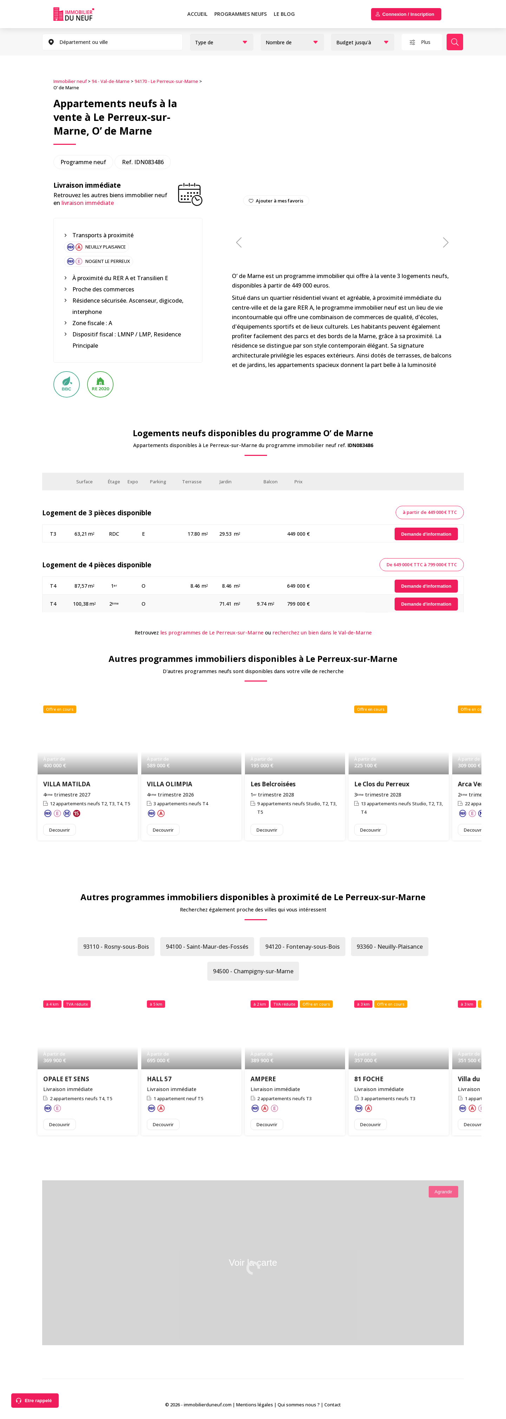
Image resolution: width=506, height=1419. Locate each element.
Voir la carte (253, 1262)
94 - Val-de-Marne (111, 81)
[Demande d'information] (426, 534)
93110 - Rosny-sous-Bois (116, 946)
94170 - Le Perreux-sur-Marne (166, 81)
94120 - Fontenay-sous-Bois (302, 946)
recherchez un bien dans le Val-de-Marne (322, 632)
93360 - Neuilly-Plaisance (390, 946)
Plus (425, 42)
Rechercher (455, 42)
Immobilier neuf (70, 81)
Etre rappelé (38, 1400)
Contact (332, 1404)
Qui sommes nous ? (299, 1404)
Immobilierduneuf (81, 14)
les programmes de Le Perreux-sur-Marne (212, 632)
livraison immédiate (87, 203)
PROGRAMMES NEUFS (240, 14)
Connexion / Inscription (408, 14)
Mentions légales (254, 1404)
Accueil (197, 14)
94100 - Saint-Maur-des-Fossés (207, 946)
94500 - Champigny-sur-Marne (253, 971)
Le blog (284, 14)
